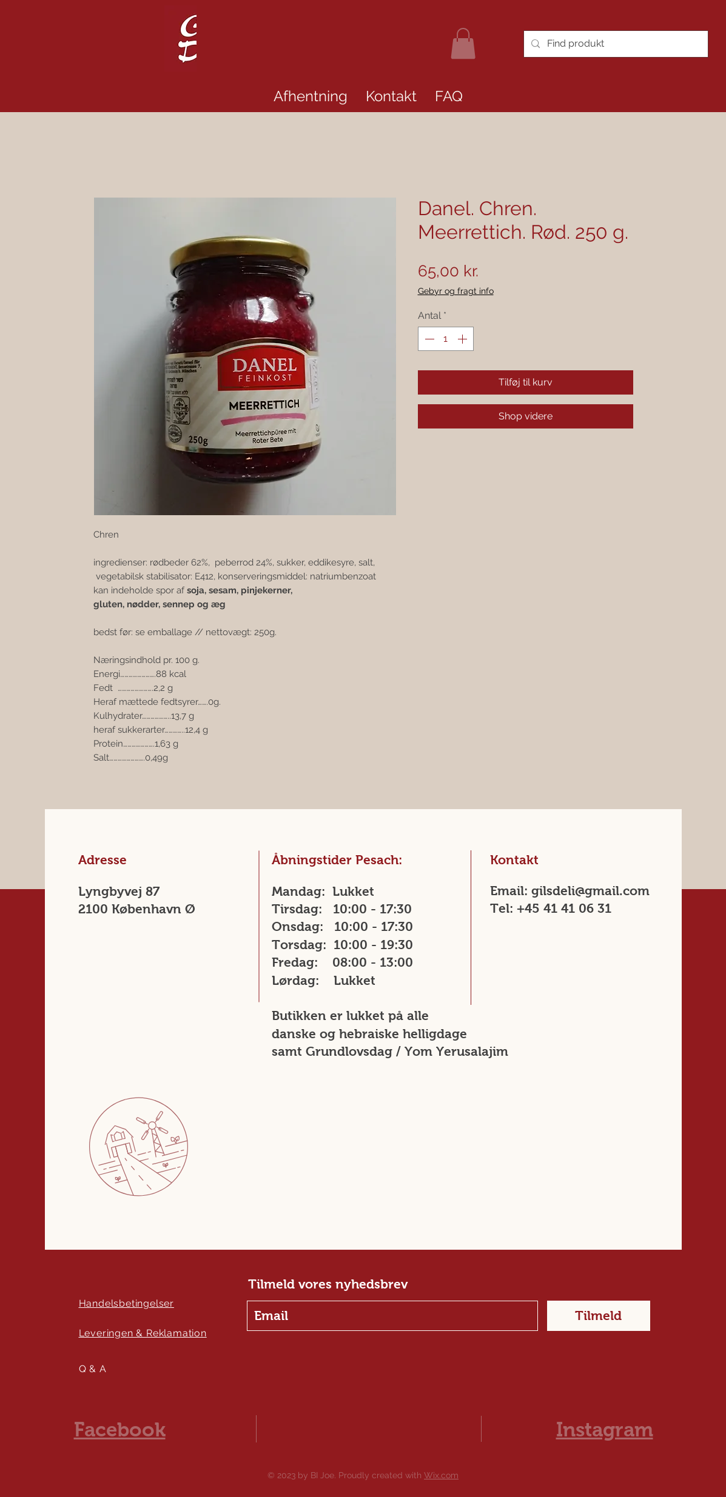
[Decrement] (428, 338)
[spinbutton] (446, 338)
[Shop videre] (525, 416)
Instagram (604, 1429)
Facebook (120, 1429)
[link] (463, 43)
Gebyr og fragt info (456, 291)
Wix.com (441, 1475)
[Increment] (463, 338)
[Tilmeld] (598, 1316)
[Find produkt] (614, 44)
